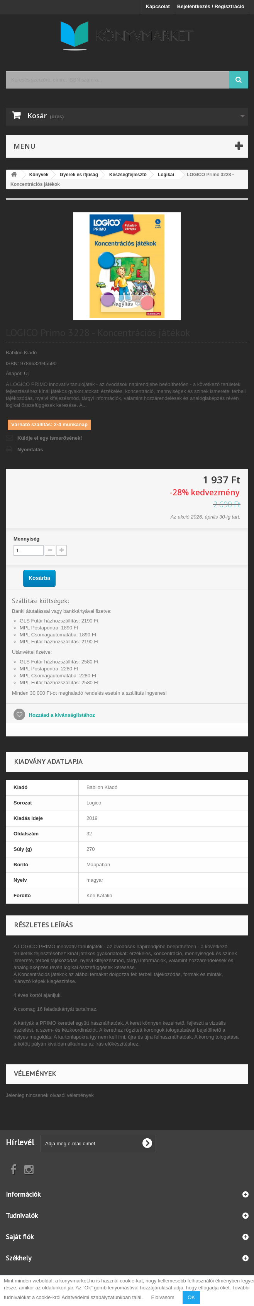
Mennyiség (26, 539)
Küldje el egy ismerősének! (49, 438)
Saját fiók (20, 1236)
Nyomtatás (30, 449)
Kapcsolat (158, 6)
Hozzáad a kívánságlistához (61, 715)
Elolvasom (162, 1297)
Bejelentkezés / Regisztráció (210, 6)
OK (191, 1297)
